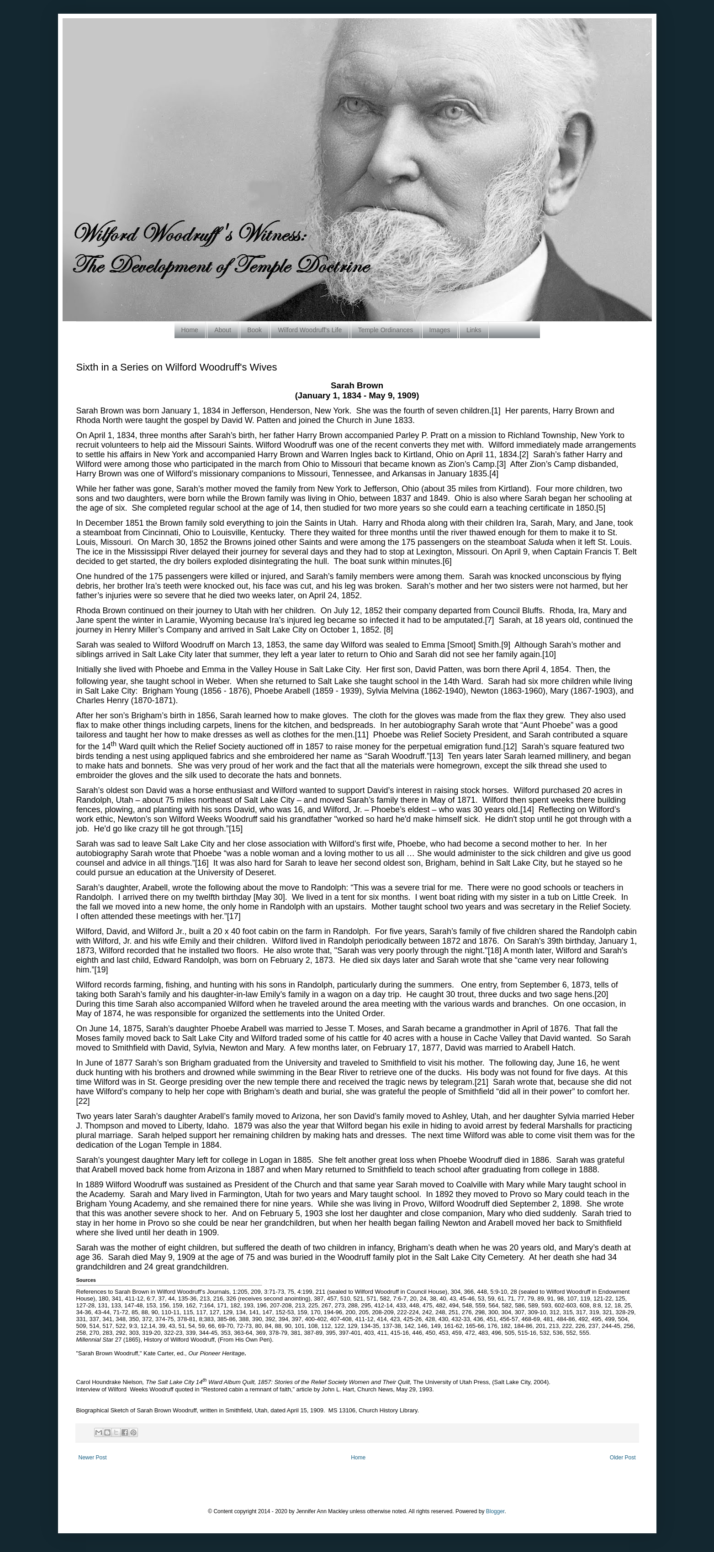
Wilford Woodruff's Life (310, 330)
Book (254, 330)
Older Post (623, 1457)
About (222, 330)
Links (473, 330)
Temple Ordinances (385, 330)
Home (189, 330)
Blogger (495, 1511)
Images (439, 330)
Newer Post (93, 1457)
